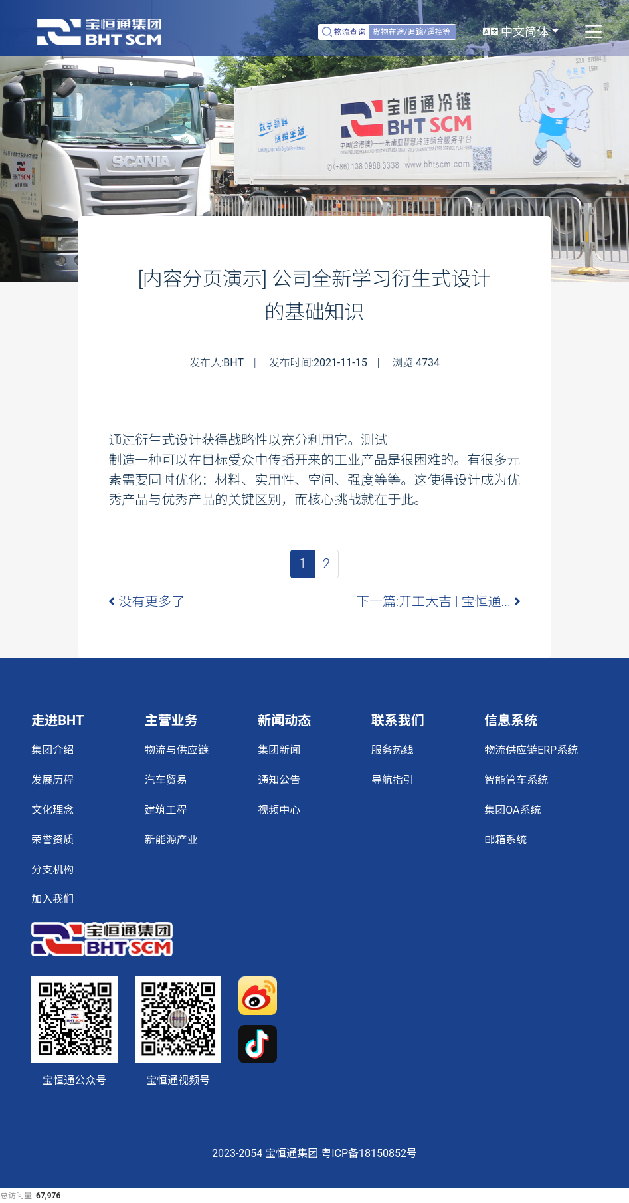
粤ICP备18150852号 (369, 1153)
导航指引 (392, 780)
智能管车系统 (516, 780)
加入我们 (52, 899)
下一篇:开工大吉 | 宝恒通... (438, 601)
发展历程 (52, 780)
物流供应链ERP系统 (531, 750)
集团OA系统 (512, 810)
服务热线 (392, 750)
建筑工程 (166, 810)
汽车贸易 (166, 780)
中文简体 (516, 32)
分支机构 (52, 869)
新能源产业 (171, 839)
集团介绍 (52, 750)
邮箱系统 (505, 839)
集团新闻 (279, 750)
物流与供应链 (177, 750)
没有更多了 (146, 601)
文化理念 (52, 810)
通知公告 (279, 780)
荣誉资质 (52, 839)
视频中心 (279, 810)
